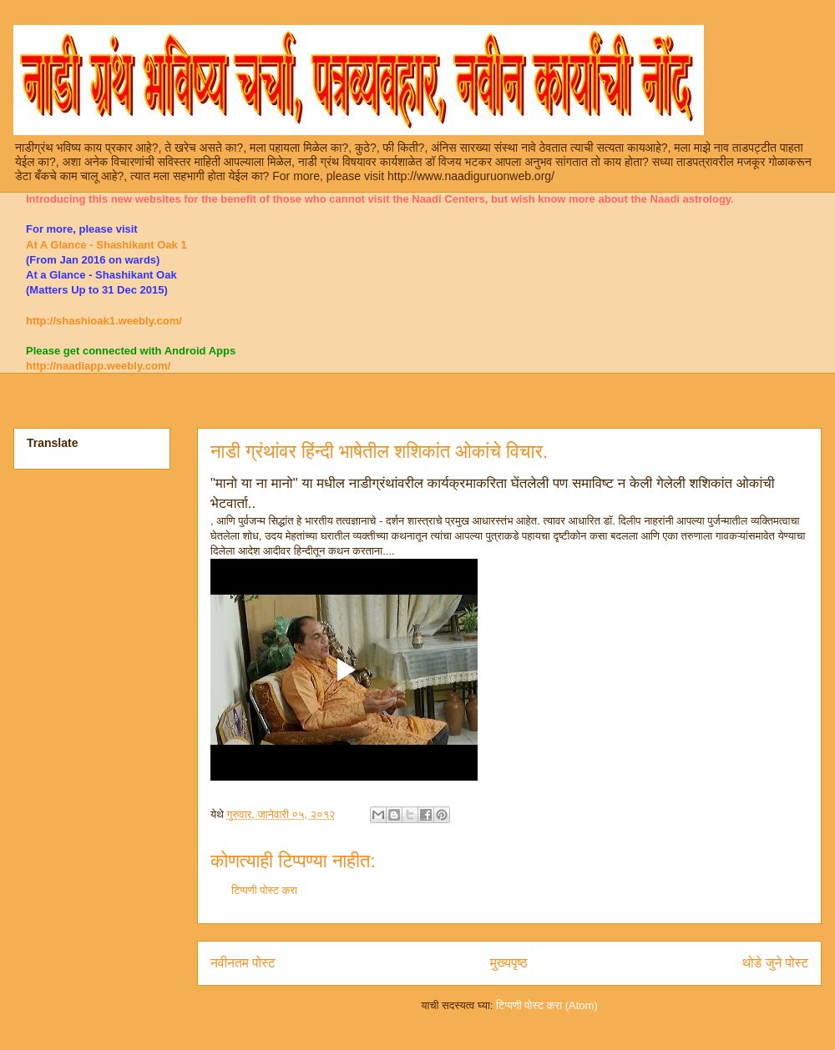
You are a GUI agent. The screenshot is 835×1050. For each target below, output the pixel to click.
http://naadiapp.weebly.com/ (98, 365)
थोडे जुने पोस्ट (775, 963)
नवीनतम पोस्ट (243, 963)
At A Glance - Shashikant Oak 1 (106, 245)
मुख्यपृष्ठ (509, 963)
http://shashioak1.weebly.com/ (104, 320)
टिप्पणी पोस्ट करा (264, 890)
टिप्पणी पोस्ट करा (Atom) (547, 1005)
